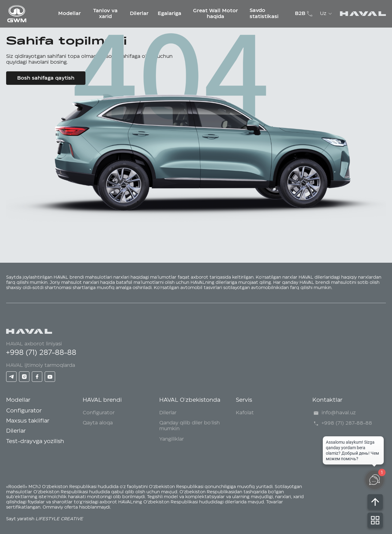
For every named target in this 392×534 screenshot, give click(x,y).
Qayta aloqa (98, 422)
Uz (327, 13)
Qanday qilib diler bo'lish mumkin (189, 425)
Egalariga (169, 13)
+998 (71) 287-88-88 (41, 352)
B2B (300, 13)
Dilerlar (139, 13)
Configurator (24, 411)
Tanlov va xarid (105, 13)
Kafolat (245, 412)
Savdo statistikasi (264, 13)
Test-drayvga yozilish (35, 441)
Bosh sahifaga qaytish (45, 78)
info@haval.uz (334, 413)
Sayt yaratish (44, 519)
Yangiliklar (171, 439)
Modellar (69, 13)
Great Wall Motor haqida (215, 13)
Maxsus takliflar (27, 421)
